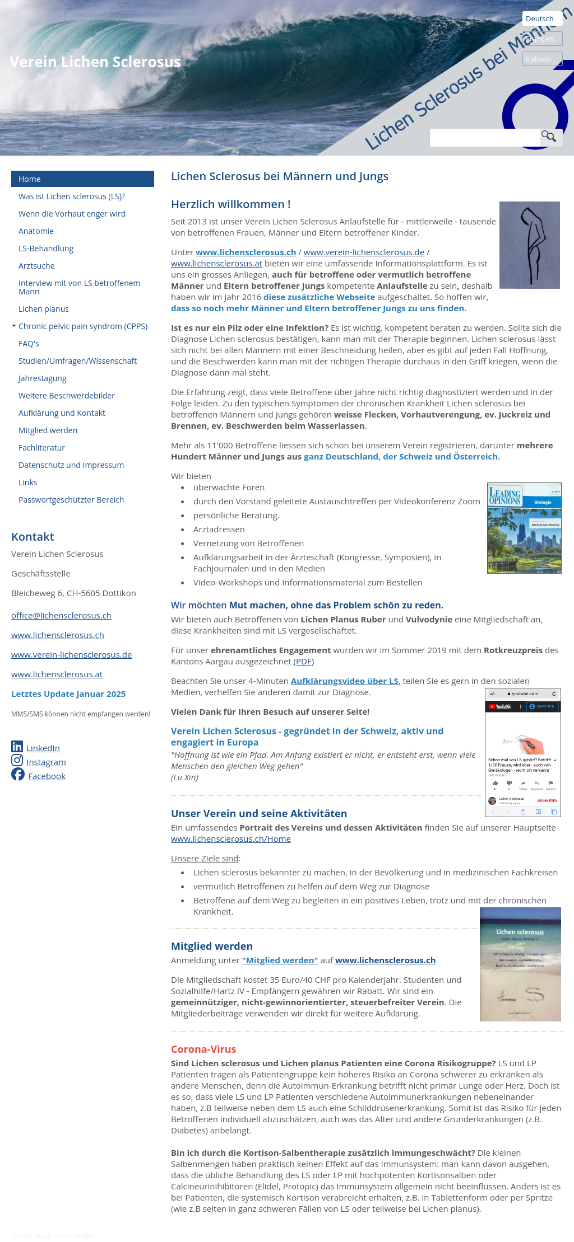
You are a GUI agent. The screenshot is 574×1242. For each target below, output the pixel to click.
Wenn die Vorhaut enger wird (72, 213)
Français (540, 39)
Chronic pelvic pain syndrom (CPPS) (79, 326)
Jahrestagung (42, 378)
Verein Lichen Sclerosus (95, 61)
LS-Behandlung (45, 248)
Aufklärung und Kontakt (61, 412)
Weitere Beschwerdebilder (66, 395)
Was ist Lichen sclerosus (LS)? (71, 196)
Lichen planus (43, 308)
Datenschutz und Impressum (71, 465)
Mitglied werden (47, 430)
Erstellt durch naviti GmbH (52, 1236)
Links (27, 482)
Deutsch (540, 18)
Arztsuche (36, 265)
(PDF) (304, 661)
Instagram (46, 761)
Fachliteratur (41, 447)
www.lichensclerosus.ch (57, 634)
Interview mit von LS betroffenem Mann (79, 287)
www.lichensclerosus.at (57, 673)
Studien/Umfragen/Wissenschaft (77, 360)
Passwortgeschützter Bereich (71, 499)
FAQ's (28, 343)
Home (29, 179)
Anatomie (36, 231)
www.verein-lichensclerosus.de (71, 654)
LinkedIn (43, 747)
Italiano (538, 59)
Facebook (47, 775)
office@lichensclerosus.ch (61, 615)
